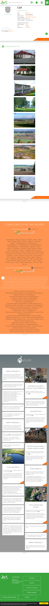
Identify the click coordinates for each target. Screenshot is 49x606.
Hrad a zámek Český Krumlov (35, 317)
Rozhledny (38, 281)
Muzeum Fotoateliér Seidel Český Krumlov (18, 326)
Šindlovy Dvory (38, 259)
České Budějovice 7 (13, 247)
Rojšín (31, 259)
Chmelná (23, 248)
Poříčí (7, 259)
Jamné (12, 252)
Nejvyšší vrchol (4, 287)
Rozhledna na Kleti (10, 305)
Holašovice (15, 250)
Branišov (30, 240)
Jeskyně (37, 284)
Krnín (36, 254)
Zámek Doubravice (37, 307)
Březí (40, 240)
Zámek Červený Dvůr (24, 314)
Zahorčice (35, 262)
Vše (3, 278)
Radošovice (13, 259)
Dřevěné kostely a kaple (21, 284)
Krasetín (19, 254)
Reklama (31, 583)
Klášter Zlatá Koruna (35, 303)
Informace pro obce (31, 587)
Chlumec (9, 248)
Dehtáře (34, 248)
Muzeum (26, 287)
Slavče (9, 260)
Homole (38, 250)
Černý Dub (38, 241)
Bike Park (12, 287)
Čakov (19, 241)
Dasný (29, 248)
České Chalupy (24, 247)
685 (26, 24)
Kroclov (42, 254)
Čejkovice (30, 241)
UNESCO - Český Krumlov (17, 324)
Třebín (29, 260)
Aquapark (21, 278)
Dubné (40, 248)
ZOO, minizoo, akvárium (11, 278)
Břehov (36, 240)
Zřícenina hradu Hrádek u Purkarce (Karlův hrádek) (24, 329)
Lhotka (16, 255)
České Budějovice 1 (32, 243)
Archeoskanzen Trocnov (32, 331)
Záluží (41, 262)
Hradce (7, 252)
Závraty (24, 264)
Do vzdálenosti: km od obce (19, 229)
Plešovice (38, 257)
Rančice (26, 259)
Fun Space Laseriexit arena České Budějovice (24, 298)
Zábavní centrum (34, 287)
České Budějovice (29, 15)
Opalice (28, 257)
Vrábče (17, 262)
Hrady (44, 281)
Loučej (35, 255)
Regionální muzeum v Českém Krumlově (24, 322)
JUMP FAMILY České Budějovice (34, 293)
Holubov (21, 250)
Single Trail (19, 287)
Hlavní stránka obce (44, 39)
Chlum (38, 247)
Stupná (24, 260)
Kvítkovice (10, 255)
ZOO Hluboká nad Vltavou (23, 307)
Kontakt (27, 597)
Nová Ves (13, 257)
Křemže (25, 254)
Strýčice (19, 260)
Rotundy (31, 284)
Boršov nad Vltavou (21, 240)
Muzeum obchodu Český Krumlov (16, 319)
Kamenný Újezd (39, 252)
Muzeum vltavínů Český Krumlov (24, 321)
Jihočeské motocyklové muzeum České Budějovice (24, 296)
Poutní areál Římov (28, 312)
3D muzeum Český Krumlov (35, 319)
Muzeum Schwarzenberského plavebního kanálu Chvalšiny (24, 316)
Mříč (8, 257)
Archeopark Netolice (32, 324)
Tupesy (39, 260)
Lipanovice (22, 255)
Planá (33, 257)
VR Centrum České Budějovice (24, 302)
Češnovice (32, 247)
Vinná (12, 262)
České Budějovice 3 (24, 245)
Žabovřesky (28, 262)
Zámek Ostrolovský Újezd (17, 331)
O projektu (32, 578)
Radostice (20, 259)
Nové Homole (21, 257)
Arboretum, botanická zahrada (27, 281)
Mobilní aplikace (31, 592)
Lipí (19, 7)
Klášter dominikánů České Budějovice (24, 295)
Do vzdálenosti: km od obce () (18, 267)
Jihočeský (27, 12)
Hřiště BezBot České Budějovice (15, 293)
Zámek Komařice (37, 326)
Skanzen (45, 278)
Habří (9, 250)
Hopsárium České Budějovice (34, 305)
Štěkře (14, 260)
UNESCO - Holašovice (20, 291)
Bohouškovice (10, 240)
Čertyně (12, 243)
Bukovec (14, 241)
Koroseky (8, 254)
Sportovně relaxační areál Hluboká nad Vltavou (24, 309)
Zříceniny (12, 284)
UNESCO (28, 278)
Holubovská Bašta (30, 250)
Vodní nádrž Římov (18, 328)
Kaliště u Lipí (10, 31)
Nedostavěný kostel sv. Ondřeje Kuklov (24, 310)
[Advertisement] (24, 211)
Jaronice (22, 252)
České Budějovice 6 (36, 245)
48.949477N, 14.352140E (30, 17)
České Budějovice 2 (12, 245)
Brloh (9, 241)
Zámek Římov (39, 312)
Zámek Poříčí (31, 291)
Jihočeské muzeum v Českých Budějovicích (24, 300)
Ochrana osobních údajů (9, 597)
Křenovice (31, 254)
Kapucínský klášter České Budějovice (17, 303)
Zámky (6, 284)
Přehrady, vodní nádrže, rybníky (10, 281)
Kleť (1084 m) (21, 305)
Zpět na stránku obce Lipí (43, 197)
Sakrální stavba (44, 287)
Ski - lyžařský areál (36, 278)
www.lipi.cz (28, 27)
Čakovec (24, 241)
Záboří (22, 262)
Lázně (43, 284)
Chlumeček (16, 248)
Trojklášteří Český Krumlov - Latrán (15, 317)
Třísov (34, 260)
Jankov (17, 252)
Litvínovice (29, 255)
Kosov (14, 254)
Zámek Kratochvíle (30, 328)
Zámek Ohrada (9, 307)
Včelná (7, 262)
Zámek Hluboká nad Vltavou (14, 312)
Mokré (40, 255)
